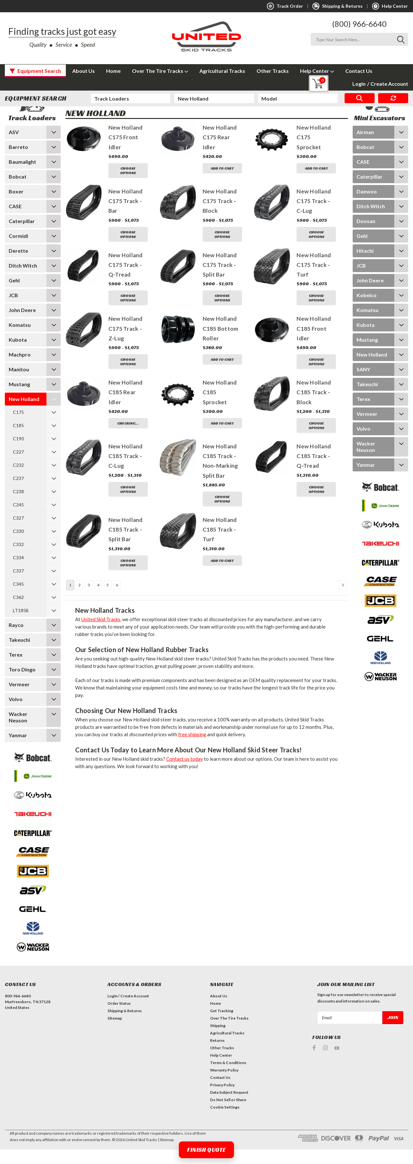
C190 (18, 453)
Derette (18, 265)
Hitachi (365, 265)
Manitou (19, 384)
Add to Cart (222, 183)
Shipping (218, 1040)
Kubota (18, 354)
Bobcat (17, 191)
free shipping (192, 749)
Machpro (20, 369)
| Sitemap (166, 1154)
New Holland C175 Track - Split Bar (220, 279)
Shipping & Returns (124, 1025)
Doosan (366, 235)
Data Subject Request (229, 1106)
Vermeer (19, 699)
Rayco (16, 639)
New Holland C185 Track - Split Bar (125, 544)
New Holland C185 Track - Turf (220, 544)
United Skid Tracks (100, 634)
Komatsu (20, 339)
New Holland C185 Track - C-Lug (125, 470)
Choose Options (128, 185)
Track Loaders (93, 114)
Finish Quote (206, 1149)
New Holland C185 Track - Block (314, 407)
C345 (18, 598)
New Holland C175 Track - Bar (125, 215)
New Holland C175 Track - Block (220, 215)
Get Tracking (221, 1025)
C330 (18, 545)
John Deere (22, 324)
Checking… (128, 438)
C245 (18, 519)
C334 (18, 572)
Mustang (19, 399)
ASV (14, 146)
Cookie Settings (224, 1121)
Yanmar (18, 750)
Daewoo (367, 206)
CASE (15, 221)
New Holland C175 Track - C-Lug (314, 215)
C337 (18, 585)
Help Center (317, 71)
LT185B (21, 625)
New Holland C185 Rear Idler (125, 407)
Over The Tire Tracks (160, 71)
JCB (13, 310)
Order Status (119, 1017)
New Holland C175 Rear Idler (220, 152)
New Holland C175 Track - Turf (314, 279)
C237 (18, 492)
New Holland (24, 413)
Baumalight (22, 176)
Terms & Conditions (228, 1077)
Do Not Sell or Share (228, 1114)
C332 (18, 559)
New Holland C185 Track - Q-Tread (314, 470)
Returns (217, 1054)
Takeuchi (19, 654)
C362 (18, 611)
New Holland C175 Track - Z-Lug (125, 343)
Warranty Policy (224, 1084)
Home (113, 71)
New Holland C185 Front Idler (314, 343)
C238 (18, 506)
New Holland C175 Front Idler (125, 152)
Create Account (387, 83)
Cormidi (18, 250)
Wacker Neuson (18, 731)
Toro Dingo (22, 684)
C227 (18, 466)
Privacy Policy (222, 1099)
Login (359, 84)
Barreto (18, 161)
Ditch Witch (23, 280)
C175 (18, 426)
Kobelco (367, 310)
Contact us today (184, 773)
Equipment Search (35, 71)
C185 (18, 440)
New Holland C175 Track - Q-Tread (125, 279)
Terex (16, 669)
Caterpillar (22, 235)
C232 (18, 479)
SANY (363, 384)
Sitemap (114, 1032)
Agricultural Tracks (222, 71)
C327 (18, 532)
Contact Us (358, 71)
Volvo (16, 713)
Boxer (16, 206)
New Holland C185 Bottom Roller (220, 343)
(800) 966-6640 (359, 23)
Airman (365, 146)
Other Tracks (273, 71)
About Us (83, 71)
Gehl (14, 295)
